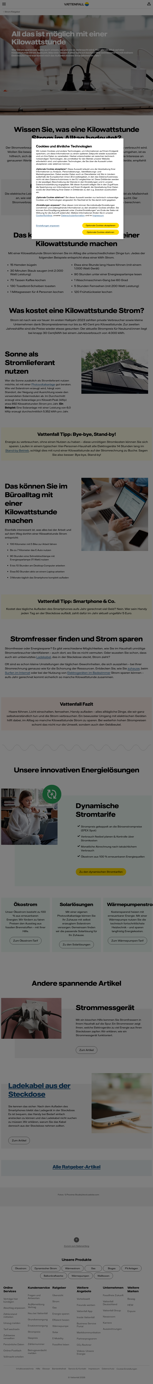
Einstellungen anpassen (47, 225)
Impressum (98, 215)
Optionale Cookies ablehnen (100, 232)
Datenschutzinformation (73, 215)
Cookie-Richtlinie (44, 215)
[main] (77, 188)
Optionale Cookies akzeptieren (100, 225)
